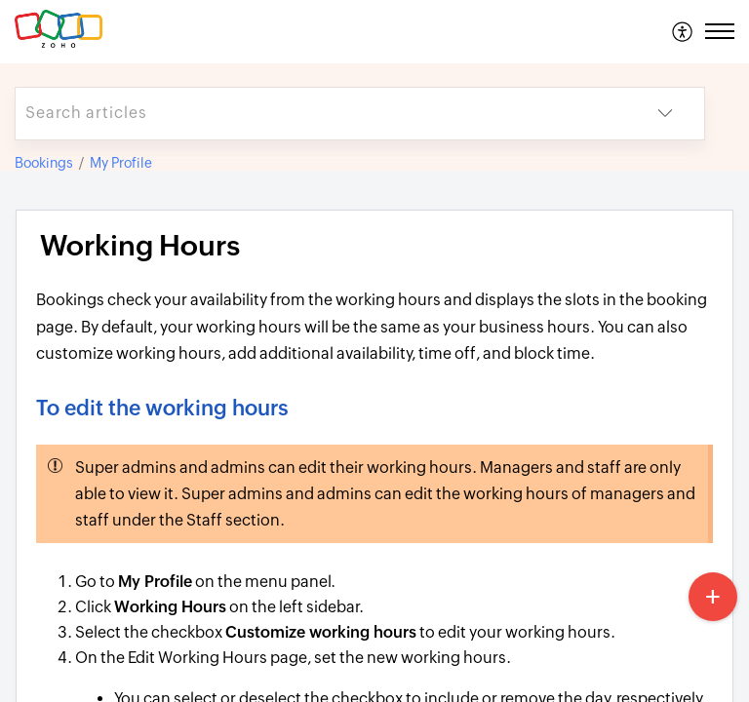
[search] (321, 113)
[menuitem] (683, 31)
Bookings (44, 163)
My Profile (121, 163)
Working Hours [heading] (140, 245)
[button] (683, 31)
